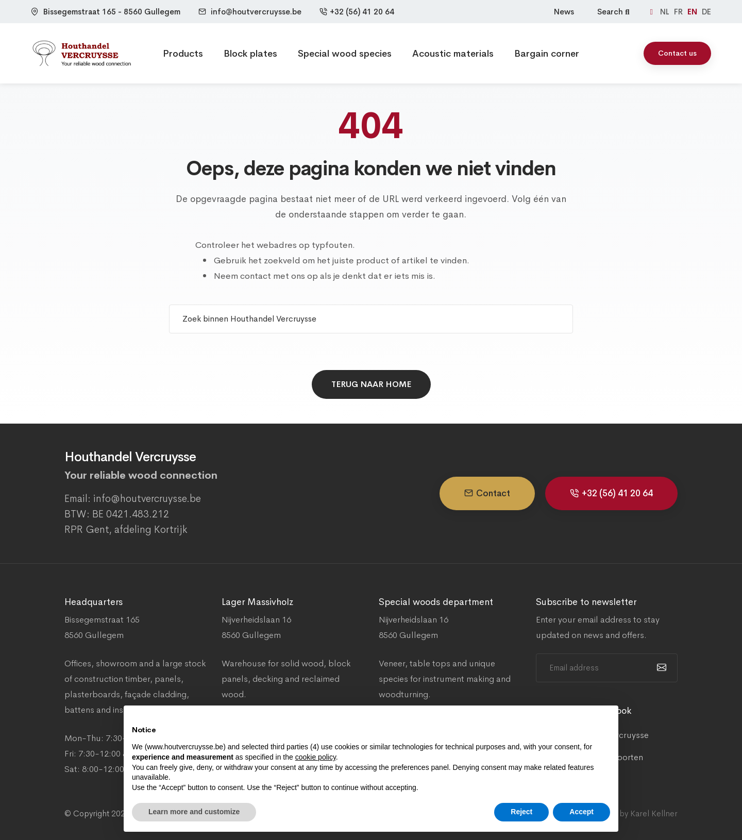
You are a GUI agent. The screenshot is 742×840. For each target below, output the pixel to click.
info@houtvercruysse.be (256, 11)
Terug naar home (371, 384)
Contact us (677, 53)
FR (679, 11)
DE (706, 11)
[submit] (660, 667)
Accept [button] (581, 812)
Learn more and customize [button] (194, 812)
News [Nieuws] (564, 11)
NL (665, 11)
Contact (487, 493)
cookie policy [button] (315, 757)
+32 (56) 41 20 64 (356, 11)
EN (693, 11)
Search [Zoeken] (614, 11)
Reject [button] (521, 812)
